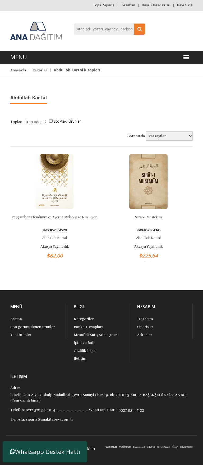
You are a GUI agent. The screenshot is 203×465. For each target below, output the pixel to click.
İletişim (80, 358)
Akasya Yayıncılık (54, 247)
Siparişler (145, 327)
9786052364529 (55, 230)
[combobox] (109, 29)
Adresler (144, 335)
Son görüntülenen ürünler (32, 327)
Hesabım (128, 5)
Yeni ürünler (20, 335)
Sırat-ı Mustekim (148, 217)
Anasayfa (18, 70)
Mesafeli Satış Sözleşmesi (96, 335)
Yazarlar (40, 70)
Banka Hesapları (88, 327)
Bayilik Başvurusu (156, 5)
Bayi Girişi (185, 5)
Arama (16, 319)
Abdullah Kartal (54, 237)
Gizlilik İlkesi (85, 350)
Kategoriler (84, 319)
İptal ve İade (84, 342)
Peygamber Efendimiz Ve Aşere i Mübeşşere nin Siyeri (55, 217)
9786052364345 (148, 230)
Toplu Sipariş (103, 5)
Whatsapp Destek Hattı (45, 452)
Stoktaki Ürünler (67, 121)
